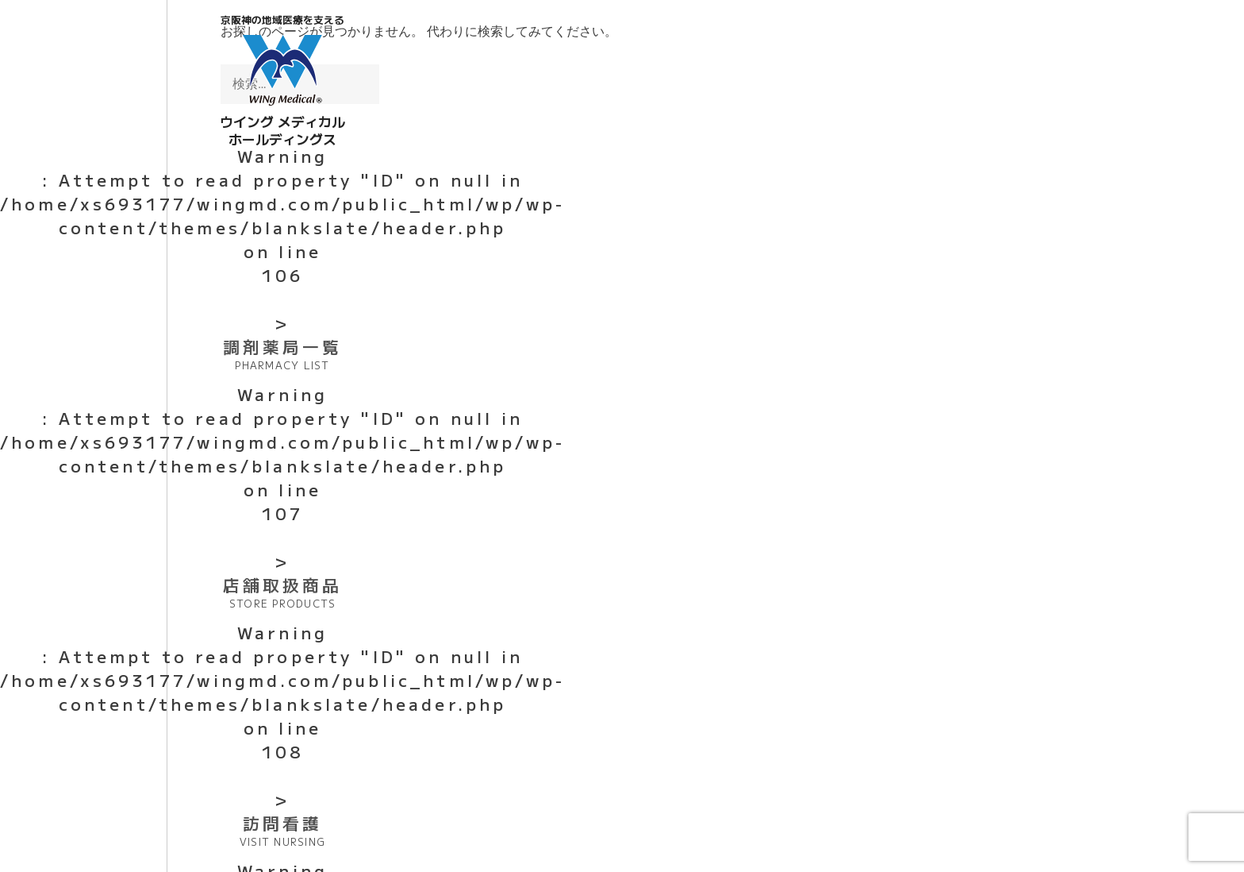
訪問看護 (282, 830)
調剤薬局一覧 (282, 353)
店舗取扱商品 (282, 592)
